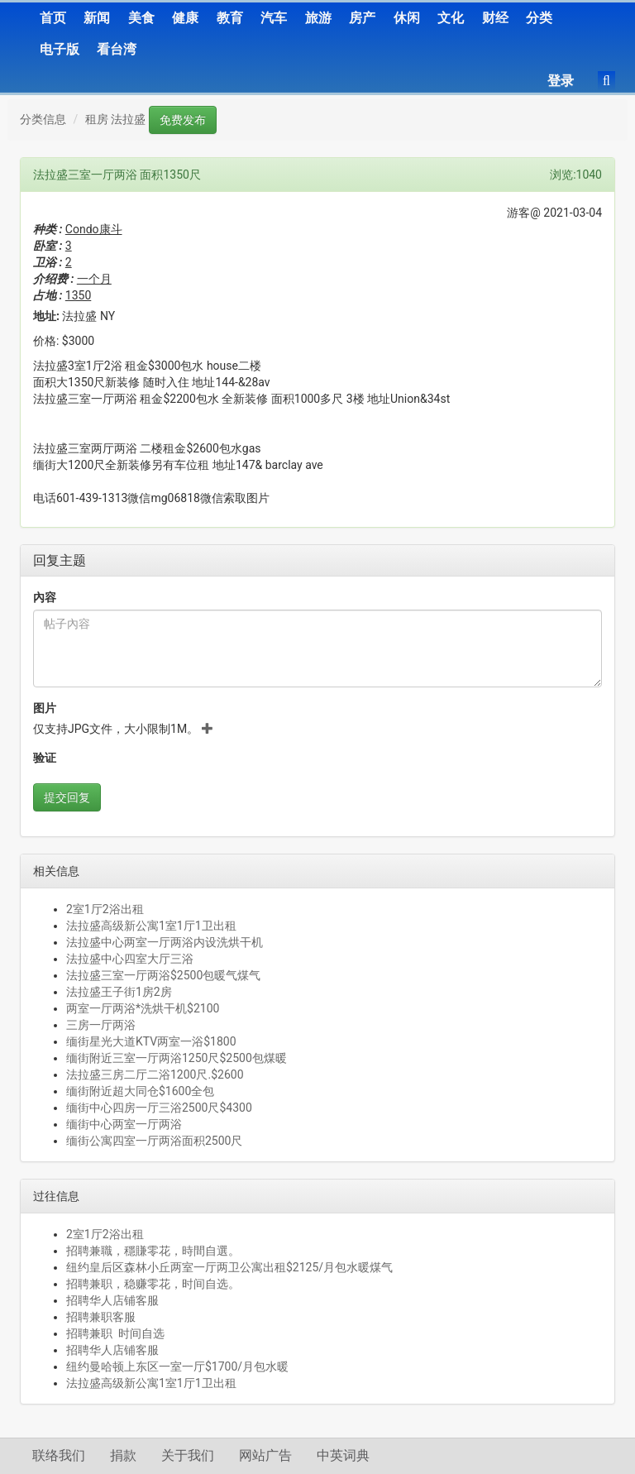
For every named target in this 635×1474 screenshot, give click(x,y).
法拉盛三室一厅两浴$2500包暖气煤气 (163, 975)
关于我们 (187, 1455)
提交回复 (67, 797)
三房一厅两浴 (101, 1024)
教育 (230, 18)
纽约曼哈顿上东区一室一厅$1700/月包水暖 (177, 1366)
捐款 (123, 1455)
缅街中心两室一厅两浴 (124, 1124)
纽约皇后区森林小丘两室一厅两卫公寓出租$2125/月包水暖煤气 (229, 1267)
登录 (560, 81)
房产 (362, 18)
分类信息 (43, 119)
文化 (450, 18)
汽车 (273, 18)
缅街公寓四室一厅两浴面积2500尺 (154, 1140)
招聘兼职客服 (101, 1316)
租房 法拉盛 (115, 119)
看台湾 (116, 49)
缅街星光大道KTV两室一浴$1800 (151, 1041)
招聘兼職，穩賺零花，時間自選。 (153, 1250)
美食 (141, 18)
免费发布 (183, 120)
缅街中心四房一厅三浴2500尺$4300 (159, 1107)
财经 (495, 18)
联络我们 (58, 1455)
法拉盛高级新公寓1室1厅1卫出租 (151, 925)
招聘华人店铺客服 (112, 1300)
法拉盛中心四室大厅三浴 (129, 958)
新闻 (97, 18)
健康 (185, 18)
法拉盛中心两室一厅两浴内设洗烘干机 (164, 942)
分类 (539, 18)
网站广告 (265, 1455)
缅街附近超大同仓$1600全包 (140, 1091)
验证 (44, 757)
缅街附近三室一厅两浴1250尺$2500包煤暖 (176, 1058)
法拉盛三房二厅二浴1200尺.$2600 (155, 1074)
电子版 (59, 49)
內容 (44, 597)
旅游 (318, 18)
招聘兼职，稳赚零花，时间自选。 (153, 1283)
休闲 (407, 18)
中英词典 (343, 1455)
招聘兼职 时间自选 (115, 1333)
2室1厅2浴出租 (105, 909)
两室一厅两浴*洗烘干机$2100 (142, 1008)
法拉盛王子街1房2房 (119, 991)
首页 (53, 18)
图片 (44, 708)
